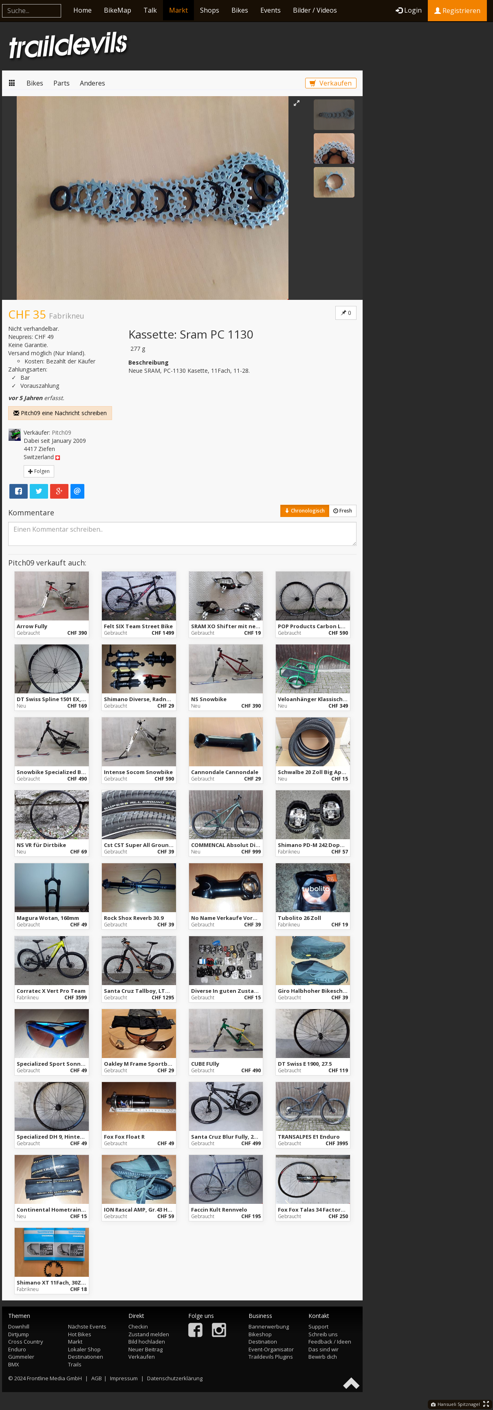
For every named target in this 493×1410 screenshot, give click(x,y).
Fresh (342, 510)
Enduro (17, 1349)
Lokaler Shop (84, 1349)
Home (82, 10)
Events (270, 10)
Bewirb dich (322, 1356)
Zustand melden (148, 1334)
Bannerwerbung (269, 1326)
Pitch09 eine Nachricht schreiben (60, 413)
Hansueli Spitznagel (455, 1404)
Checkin (138, 1326)
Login (409, 10)
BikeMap (117, 10)
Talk (150, 10)
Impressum (124, 1378)
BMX (13, 1364)
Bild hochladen (146, 1341)
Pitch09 (61, 432)
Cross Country (25, 1341)
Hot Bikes (79, 1334)
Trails (74, 1364)
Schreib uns (323, 1334)
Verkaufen (331, 83)
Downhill (18, 1326)
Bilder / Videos (315, 10)
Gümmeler (21, 1356)
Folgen (39, 471)
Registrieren (457, 10)
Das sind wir (323, 1349)
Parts (61, 83)
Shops (209, 10)
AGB (96, 1378)
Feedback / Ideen (329, 1341)
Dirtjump (18, 1334)
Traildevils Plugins (271, 1356)
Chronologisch (305, 510)
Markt (178, 10)
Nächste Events (87, 1326)
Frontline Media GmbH (54, 1378)
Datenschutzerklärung (174, 1378)
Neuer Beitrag (145, 1349)
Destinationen (85, 1356)
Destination (263, 1341)
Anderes (92, 83)
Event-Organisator (271, 1349)
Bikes (239, 10)
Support (318, 1326)
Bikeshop (260, 1334)
